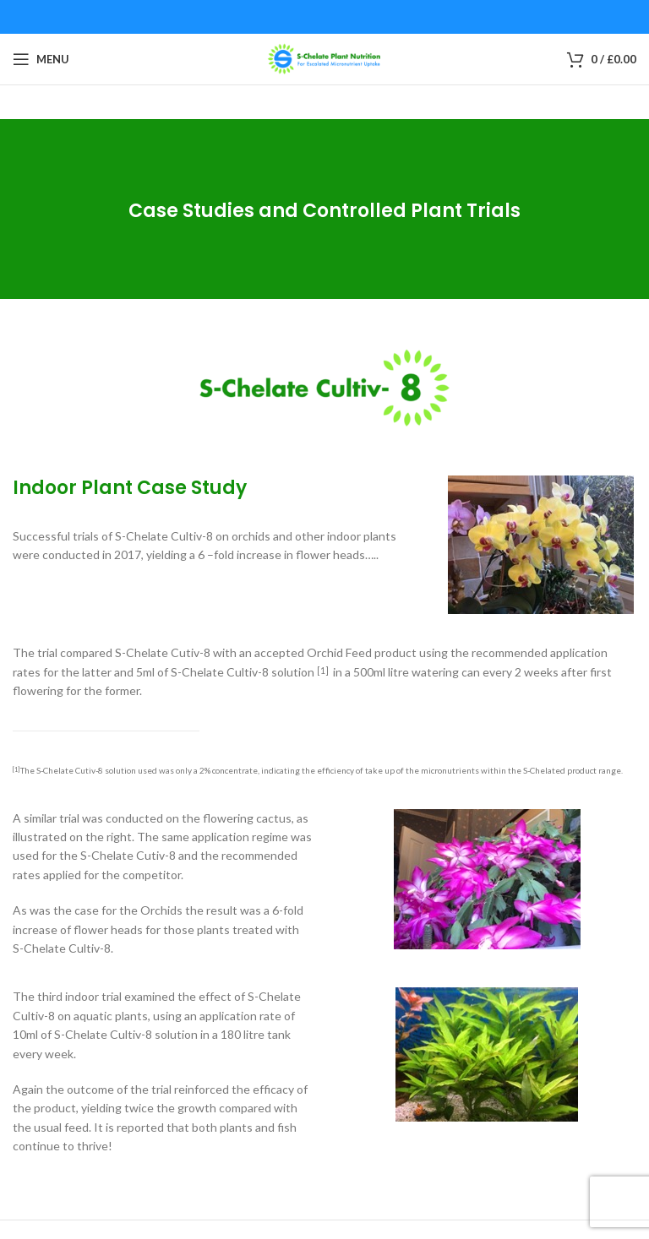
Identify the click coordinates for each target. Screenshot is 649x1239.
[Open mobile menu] (41, 59)
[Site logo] (324, 58)
